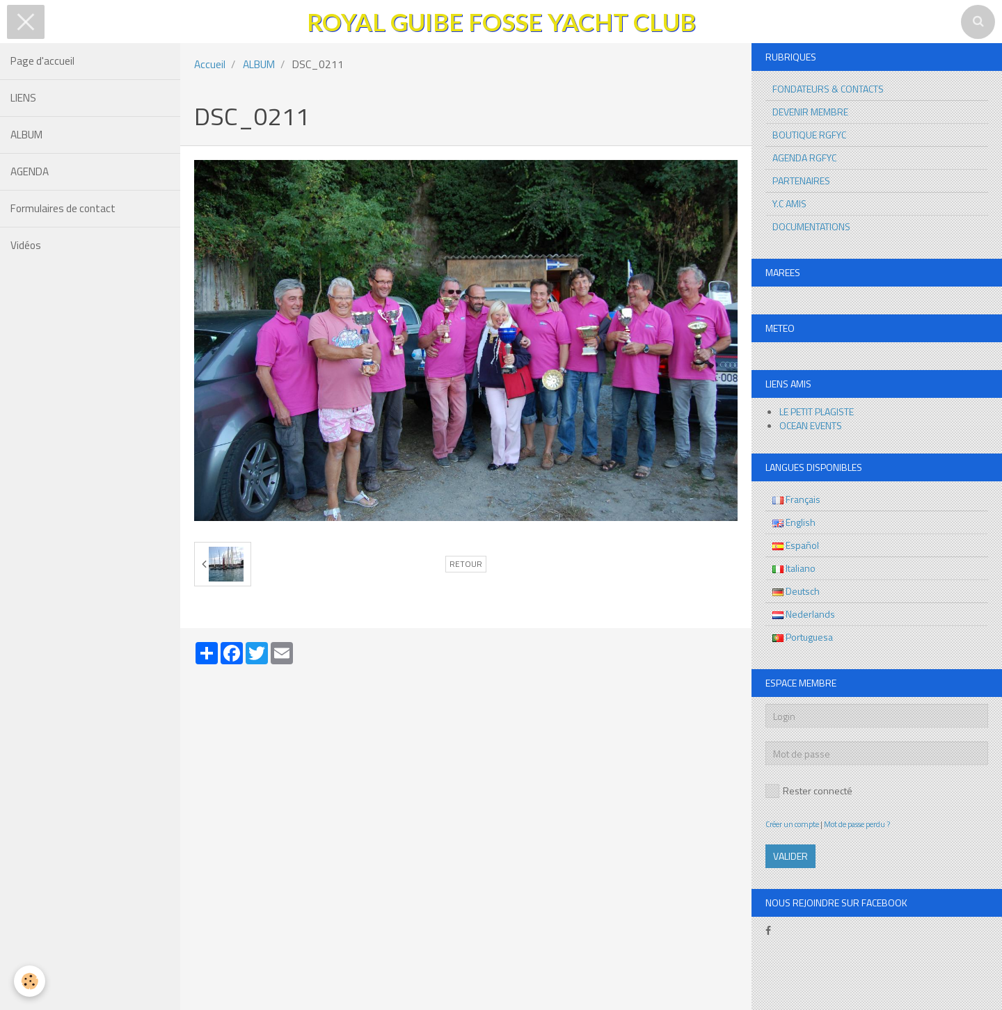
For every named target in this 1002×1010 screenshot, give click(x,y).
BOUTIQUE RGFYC (809, 134)
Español (795, 545)
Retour (466, 564)
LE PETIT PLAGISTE (816, 411)
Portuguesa (802, 637)
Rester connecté (808, 790)
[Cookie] (29, 981)
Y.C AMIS (789, 203)
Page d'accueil (42, 61)
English (794, 522)
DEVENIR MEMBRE (810, 111)
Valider (790, 856)
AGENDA (29, 171)
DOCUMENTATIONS (811, 226)
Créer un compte (792, 824)
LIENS (23, 98)
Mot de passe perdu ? (857, 824)
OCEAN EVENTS (810, 425)
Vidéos (25, 245)
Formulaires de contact (63, 208)
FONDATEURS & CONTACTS (828, 88)
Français (796, 499)
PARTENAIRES (801, 180)
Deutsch (796, 591)
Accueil (209, 64)
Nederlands (803, 614)
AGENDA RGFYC (804, 157)
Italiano (794, 568)
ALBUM (26, 135)
